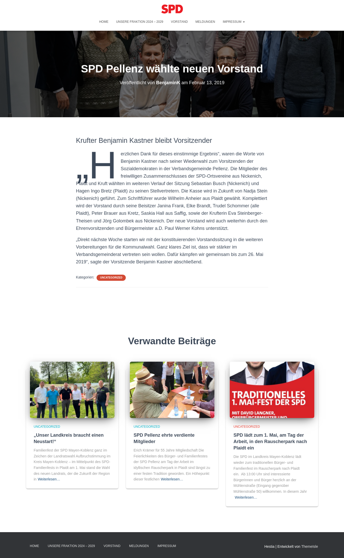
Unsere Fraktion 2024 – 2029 (139, 22)
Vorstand (179, 22)
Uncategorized (111, 277)
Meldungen (205, 22)
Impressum (234, 22)
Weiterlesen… (49, 479)
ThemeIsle (309, 546)
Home (103, 22)
